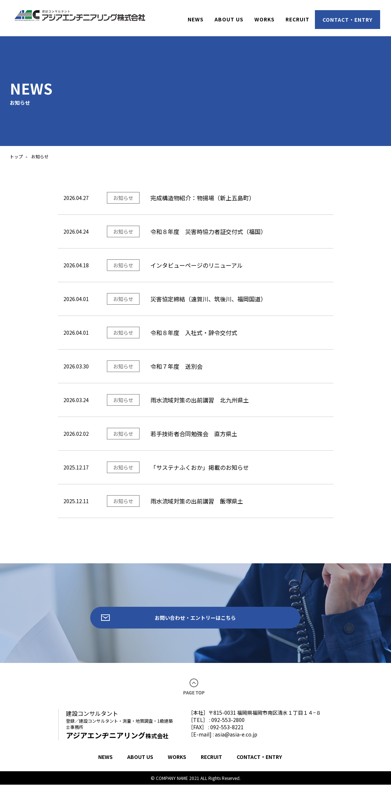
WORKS (177, 761)
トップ (16, 156)
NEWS (105, 761)
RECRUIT (211, 761)
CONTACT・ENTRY (259, 761)
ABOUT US (140, 761)
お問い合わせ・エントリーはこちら (195, 620)
